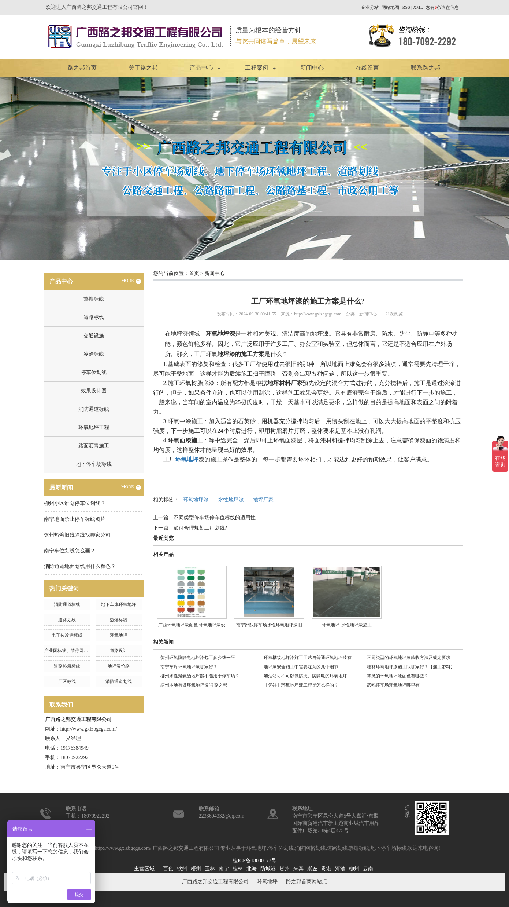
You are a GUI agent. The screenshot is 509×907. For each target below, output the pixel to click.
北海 (251, 868)
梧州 (196, 868)
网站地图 (390, 7)
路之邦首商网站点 (306, 881)
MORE (131, 281)
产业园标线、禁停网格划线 (70, 650)
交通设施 (93, 336)
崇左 (312, 868)
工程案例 (256, 68)
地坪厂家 (263, 499)
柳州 (354, 868)
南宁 (224, 868)
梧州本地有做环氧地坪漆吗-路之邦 (194, 685)
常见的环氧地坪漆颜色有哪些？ (397, 676)
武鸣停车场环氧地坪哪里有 (393, 685)
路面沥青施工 (93, 446)
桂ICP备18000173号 (254, 860)
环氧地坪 (118, 635)
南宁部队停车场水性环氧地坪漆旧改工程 (269, 627)
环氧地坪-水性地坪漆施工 (347, 625)
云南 (368, 868)
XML (418, 7)
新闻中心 (312, 68)
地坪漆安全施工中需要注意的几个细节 (301, 666)
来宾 (298, 868)
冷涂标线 (93, 354)
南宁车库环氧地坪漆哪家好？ (189, 666)
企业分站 (370, 7)
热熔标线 (93, 299)
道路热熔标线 (67, 666)
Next (485, 169)
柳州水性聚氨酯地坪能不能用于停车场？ (199, 676)
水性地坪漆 (231, 499)
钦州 (182, 868)
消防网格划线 (310, 848)
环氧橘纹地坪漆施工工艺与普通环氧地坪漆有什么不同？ (308, 658)
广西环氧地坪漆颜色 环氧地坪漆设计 (191, 627)
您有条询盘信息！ (444, 7)
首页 (194, 273)
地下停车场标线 (94, 464)
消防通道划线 (118, 681)
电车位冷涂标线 (67, 635)
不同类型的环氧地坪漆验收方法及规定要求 (408, 657)
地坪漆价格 (119, 666)
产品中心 (201, 68)
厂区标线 (67, 681)
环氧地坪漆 (196, 499)
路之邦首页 (82, 68)
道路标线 (93, 317)
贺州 (284, 868)
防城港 (268, 868)
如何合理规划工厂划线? (200, 528)
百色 (168, 868)
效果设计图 (94, 391)
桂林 (238, 868)
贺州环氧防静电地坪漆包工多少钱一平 (197, 657)
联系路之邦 (425, 68)
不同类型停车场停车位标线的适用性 (215, 517)
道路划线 (67, 619)
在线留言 (367, 68)
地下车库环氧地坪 (118, 604)
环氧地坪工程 (93, 427)
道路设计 (118, 650)
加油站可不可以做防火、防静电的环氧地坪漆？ (305, 677)
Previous (24, 169)
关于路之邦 (143, 68)
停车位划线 (94, 372)
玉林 (210, 868)
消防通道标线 (93, 409)
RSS (406, 7)
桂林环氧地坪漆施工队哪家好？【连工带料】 (411, 666)
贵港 (326, 868)
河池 (340, 868)
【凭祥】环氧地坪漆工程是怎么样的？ (301, 685)
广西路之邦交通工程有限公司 (215, 881)
